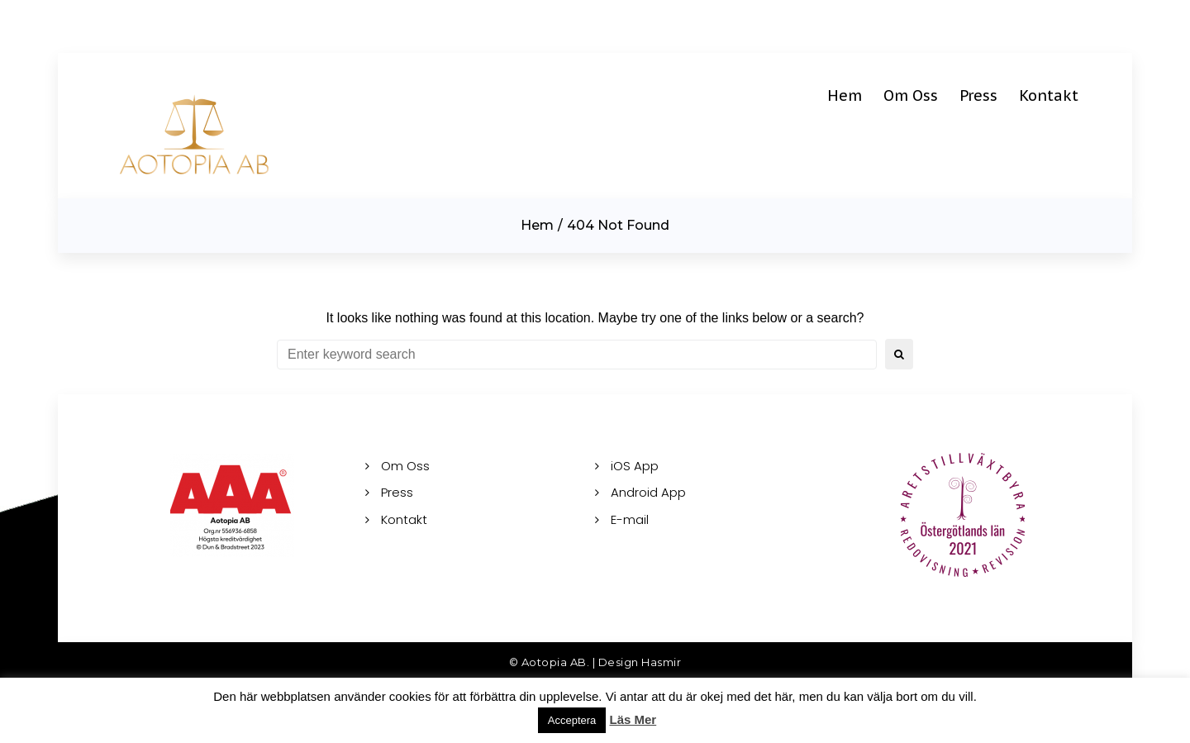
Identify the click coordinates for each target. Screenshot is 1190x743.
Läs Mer (633, 719)
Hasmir (661, 662)
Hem (537, 225)
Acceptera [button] (572, 720)
